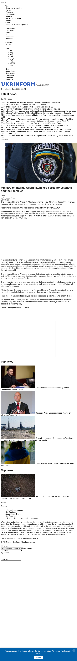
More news (5, 466)
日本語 (12, 63)
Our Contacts (10, 512)
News (7, 69)
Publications (10, 28)
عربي (12, 59)
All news (4, 140)
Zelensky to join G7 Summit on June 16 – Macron (23, 105)
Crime (7, 22)
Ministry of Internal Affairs (50, 208)
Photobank (9, 75)
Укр (11, 50)
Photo (7, 32)
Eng (7, 48)
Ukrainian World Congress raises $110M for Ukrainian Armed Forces (35, 125)
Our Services (10, 516)
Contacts (9, 42)
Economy (9, 12)
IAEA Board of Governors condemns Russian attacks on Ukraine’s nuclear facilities (37, 119)
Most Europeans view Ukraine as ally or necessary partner (30, 127)
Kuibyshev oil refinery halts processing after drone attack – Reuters (30, 109)
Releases (9, 39)
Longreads (9, 37)
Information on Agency (14, 510)
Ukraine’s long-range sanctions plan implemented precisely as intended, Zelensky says (38, 111)
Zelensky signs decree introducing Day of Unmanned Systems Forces (31, 123)
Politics (8, 10)
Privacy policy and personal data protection (22, 518)
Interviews (9, 30)
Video (7, 35)
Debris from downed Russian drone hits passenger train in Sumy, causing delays (36, 129)
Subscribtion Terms (13, 514)
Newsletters (10, 73)
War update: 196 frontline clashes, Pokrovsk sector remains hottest (30, 103)
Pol (11, 65)
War (7, 6)
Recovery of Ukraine (13, 8)
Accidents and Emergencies (16, 25)
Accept (38, 657)
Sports (8, 20)
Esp (11, 55)
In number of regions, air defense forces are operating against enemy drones (41, 296)
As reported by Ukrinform (11, 300)
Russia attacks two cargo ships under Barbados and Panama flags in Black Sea (35, 121)
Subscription (10, 71)
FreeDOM (9, 79)
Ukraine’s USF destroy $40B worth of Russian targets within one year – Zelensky (36, 113)
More (7, 45)
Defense (8, 16)
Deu (11, 57)
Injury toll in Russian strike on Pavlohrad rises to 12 (27, 107)
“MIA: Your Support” (29, 212)
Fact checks (10, 14)
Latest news (8, 94)
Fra (11, 61)
